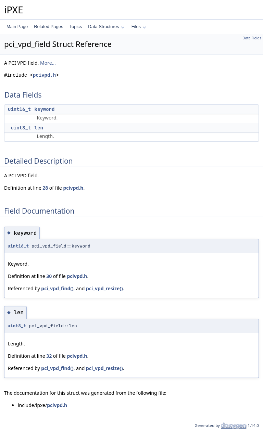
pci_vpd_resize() (104, 288)
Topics (75, 26)
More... (48, 63)
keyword (45, 109)
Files (139, 26)
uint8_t (21, 128)
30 (49, 276)
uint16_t (19, 109)
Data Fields (251, 38)
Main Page (17, 26)
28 (45, 188)
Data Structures (106, 26)
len (39, 128)
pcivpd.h (44, 75)
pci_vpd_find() (57, 288)
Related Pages (48, 26)
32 (49, 356)
